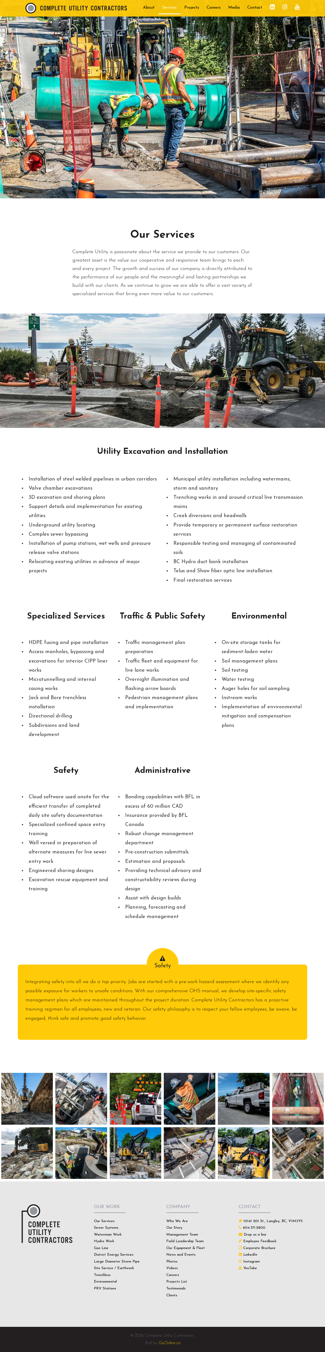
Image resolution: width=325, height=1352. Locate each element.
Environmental (105, 1282)
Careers (214, 8)
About (149, 8)
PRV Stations (105, 1288)
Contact (254, 8)
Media (234, 8)
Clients (171, 1295)
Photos (171, 1262)
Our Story (174, 1228)
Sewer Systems (106, 1228)
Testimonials (176, 1288)
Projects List (176, 1282)
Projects (191, 8)
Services (169, 8)
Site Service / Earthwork (114, 1268)
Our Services (104, 1221)
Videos (172, 1268)
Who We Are (177, 1221)
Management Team (182, 1235)
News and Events (181, 1255)
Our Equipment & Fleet (185, 1248)
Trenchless (102, 1275)
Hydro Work (104, 1241)
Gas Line (101, 1248)
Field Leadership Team (185, 1241)
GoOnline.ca (169, 1343)
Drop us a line (255, 1235)
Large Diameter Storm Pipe (117, 1262)
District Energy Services (113, 1255)
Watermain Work (108, 1235)
